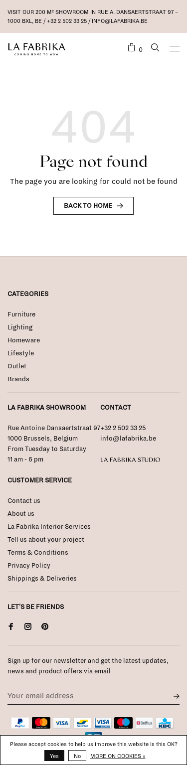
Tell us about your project (45, 539)
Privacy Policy (28, 565)
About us (20, 513)
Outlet (16, 366)
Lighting (19, 327)
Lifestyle (20, 353)
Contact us (23, 500)
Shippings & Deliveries (42, 578)
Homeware (23, 340)
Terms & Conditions (37, 552)
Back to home (88, 205)
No (77, 756)
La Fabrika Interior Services (49, 526)
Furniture (21, 314)
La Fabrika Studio (130, 460)
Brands (18, 379)
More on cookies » (118, 756)
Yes (54, 756)
